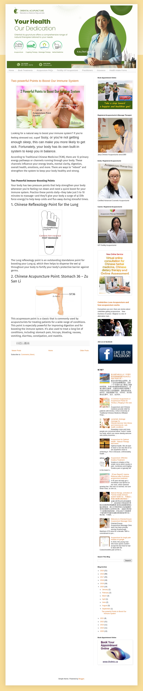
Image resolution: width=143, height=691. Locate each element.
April (104, 599)
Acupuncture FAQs (45, 70)
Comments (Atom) (27, 355)
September (106, 609)
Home (11, 70)
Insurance (101, 70)
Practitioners (87, 70)
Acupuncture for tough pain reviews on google (121, 538)
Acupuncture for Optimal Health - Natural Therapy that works (120, 441)
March (104, 596)
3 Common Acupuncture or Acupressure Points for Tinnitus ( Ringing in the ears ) (121, 402)
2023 (102, 625)
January (105, 590)
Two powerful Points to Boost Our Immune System (45, 81)
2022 (102, 622)
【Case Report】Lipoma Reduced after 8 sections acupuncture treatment (120, 476)
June (104, 602)
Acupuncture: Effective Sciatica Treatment (119, 459)
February (105, 593)
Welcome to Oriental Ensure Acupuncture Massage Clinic (121, 520)
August (105, 606)
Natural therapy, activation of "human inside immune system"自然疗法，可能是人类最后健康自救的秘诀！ (121, 496)
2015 (102, 571)
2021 (102, 618)
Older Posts (84, 351)
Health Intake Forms (118, 70)
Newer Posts (16, 351)
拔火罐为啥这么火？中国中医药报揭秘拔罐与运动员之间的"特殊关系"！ (121, 376)
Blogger (81, 679)
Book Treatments (25, 70)
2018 (102, 580)
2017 (102, 577)
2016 (102, 574)
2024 (102, 628)
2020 (102, 587)
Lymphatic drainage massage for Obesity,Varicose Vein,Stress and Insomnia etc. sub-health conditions (121, 423)
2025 (102, 631)
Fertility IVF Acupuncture (67, 70)
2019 (102, 583)
